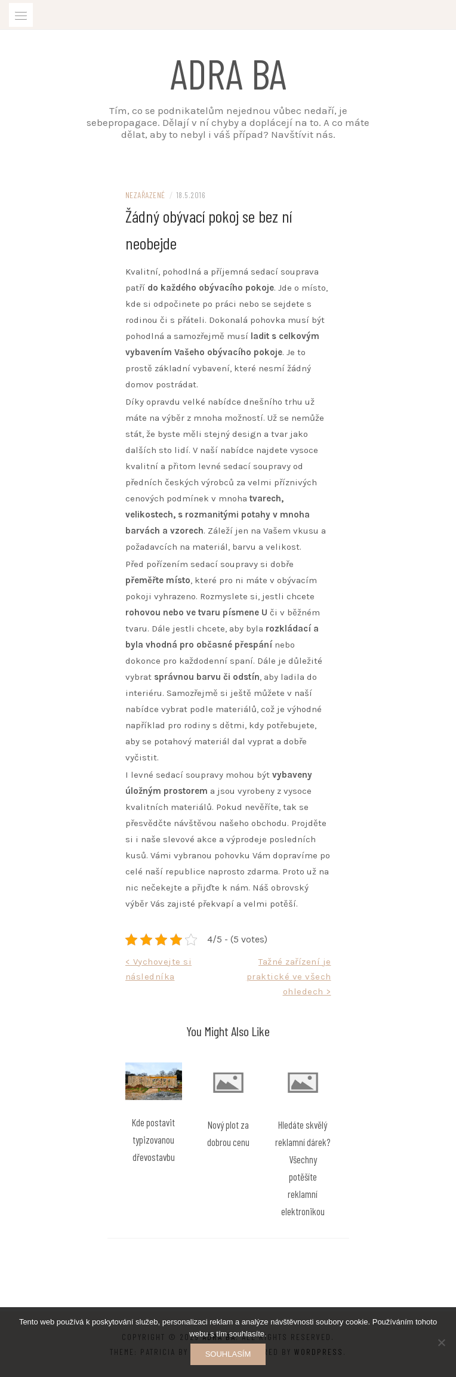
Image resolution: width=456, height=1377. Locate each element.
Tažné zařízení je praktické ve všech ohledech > (289, 976)
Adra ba (228, 73)
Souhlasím (228, 1354)
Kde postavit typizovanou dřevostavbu (153, 1139)
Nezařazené (145, 195)
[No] (441, 1342)
